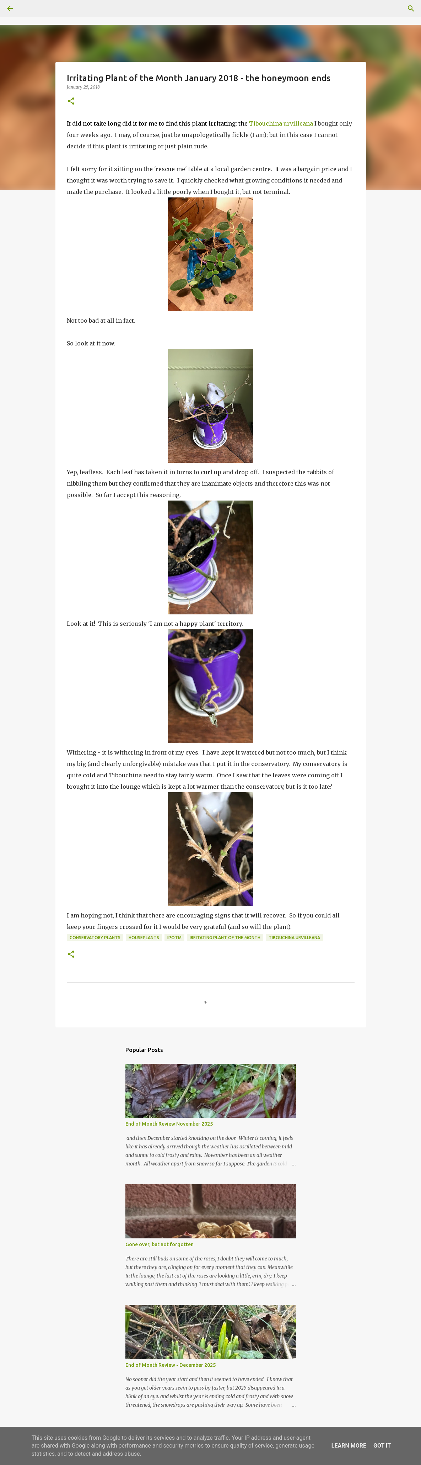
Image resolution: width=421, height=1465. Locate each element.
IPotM (174, 937)
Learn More (348, 1445)
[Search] (30, 8)
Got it (382, 1445)
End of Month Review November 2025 (169, 1124)
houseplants (144, 937)
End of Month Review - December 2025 (170, 1365)
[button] (71, 101)
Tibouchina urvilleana (281, 123)
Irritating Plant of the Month (225, 937)
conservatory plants (95, 937)
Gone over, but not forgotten (159, 1244)
